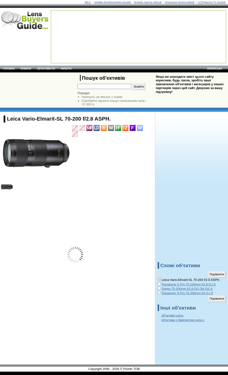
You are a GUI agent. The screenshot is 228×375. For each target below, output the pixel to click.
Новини (26, 68)
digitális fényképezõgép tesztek (113, 2)
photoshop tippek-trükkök (180, 2)
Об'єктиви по (46, 68)
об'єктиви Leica (172, 315)
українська (214, 68)
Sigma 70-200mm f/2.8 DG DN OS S (187, 289)
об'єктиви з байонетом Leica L (183, 320)
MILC (88, 2)
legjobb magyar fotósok (148, 2)
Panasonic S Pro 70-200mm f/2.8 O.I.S (189, 284)
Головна (9, 68)
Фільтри (66, 68)
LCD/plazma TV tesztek (212, 2)
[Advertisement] (70, 25)
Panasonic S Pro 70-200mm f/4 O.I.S (187, 293)
